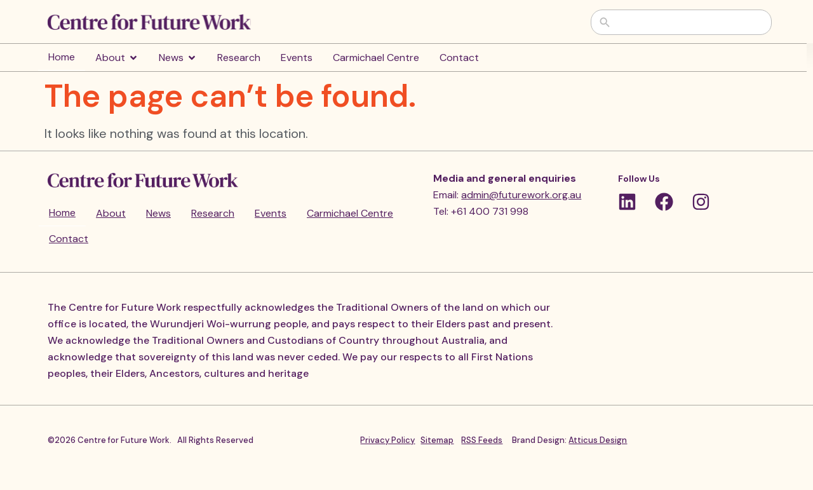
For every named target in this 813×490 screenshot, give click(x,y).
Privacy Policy (387, 440)
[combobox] (690, 22)
